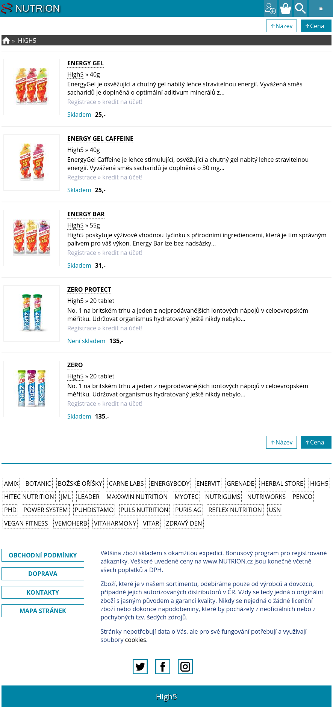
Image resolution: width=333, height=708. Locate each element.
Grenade (240, 483)
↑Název (281, 26)
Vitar (151, 523)
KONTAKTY (42, 592)
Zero (75, 365)
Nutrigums (222, 497)
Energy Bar (86, 214)
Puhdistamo (94, 510)
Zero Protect (89, 289)
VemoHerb (71, 523)
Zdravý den (184, 523)
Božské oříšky (80, 483)
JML (66, 497)
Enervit (208, 483)
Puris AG (188, 510)
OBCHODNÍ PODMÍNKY (43, 555)
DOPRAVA (43, 573)
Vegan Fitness (26, 523)
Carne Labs (126, 483)
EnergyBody (170, 483)
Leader (89, 497)
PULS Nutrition (144, 510)
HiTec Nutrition (29, 497)
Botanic (38, 483)
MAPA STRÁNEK (43, 611)
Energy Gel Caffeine (100, 138)
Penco (302, 497)
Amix (11, 483)
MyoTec (186, 497)
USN (275, 510)
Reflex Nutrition (235, 510)
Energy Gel (85, 63)
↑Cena (316, 26)
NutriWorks (266, 497)
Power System (45, 510)
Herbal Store (282, 483)
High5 (27, 40)
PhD (10, 510)
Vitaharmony (115, 523)
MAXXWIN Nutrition (137, 497)
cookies (135, 640)
